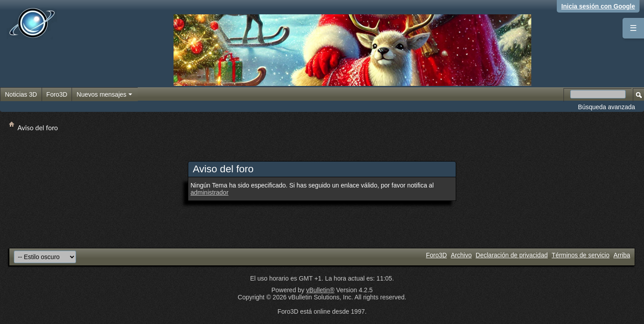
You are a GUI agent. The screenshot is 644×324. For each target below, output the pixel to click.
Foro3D (57, 94)
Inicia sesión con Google (598, 6)
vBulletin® (320, 290)
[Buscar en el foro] (598, 94)
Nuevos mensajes (104, 95)
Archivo (461, 255)
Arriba (622, 255)
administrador (210, 192)
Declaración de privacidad (512, 255)
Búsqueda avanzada (606, 107)
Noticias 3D (21, 94)
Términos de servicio (581, 255)
